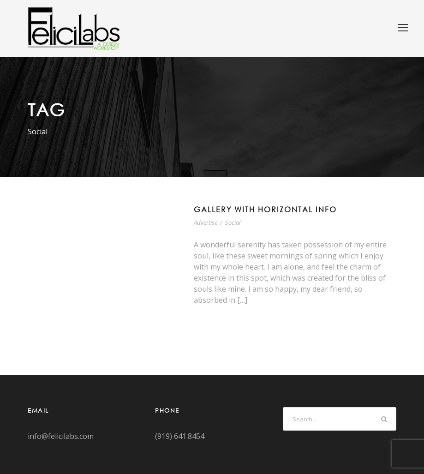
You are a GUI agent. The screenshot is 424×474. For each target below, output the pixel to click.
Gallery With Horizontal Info (265, 209)
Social (232, 222)
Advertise (205, 222)
